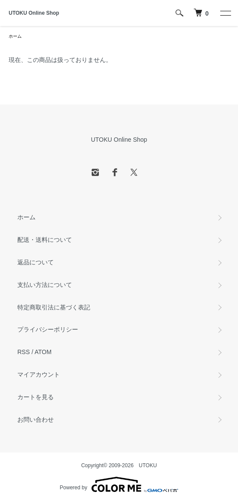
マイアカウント (38, 374)
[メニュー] (225, 13)
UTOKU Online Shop (34, 13)
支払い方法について (44, 284)
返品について (35, 262)
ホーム (15, 36)
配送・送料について (44, 239)
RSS (23, 351)
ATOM (43, 351)
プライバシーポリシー (47, 329)
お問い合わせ (35, 419)
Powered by (119, 484)
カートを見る (35, 397)
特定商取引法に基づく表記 (53, 307)
